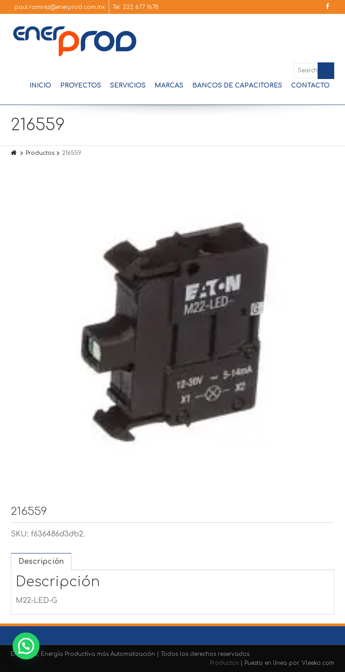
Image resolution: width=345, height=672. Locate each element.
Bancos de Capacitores (237, 85)
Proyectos (80, 85)
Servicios (128, 85)
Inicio (40, 85)
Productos (40, 153)
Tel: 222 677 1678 (136, 7)
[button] (26, 645)
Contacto (310, 85)
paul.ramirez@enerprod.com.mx (59, 7)
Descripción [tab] (41, 562)
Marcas (169, 85)
